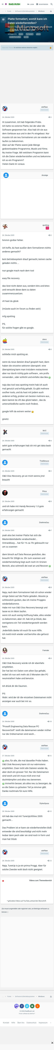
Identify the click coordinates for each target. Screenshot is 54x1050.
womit (26, 37)
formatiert (29, 34)
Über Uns (20, 1023)
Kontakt (6, 1023)
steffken (15, 30)
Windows (35, 27)
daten (21, 34)
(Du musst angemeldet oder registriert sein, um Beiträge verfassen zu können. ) (25, 910)
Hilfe (13, 1023)
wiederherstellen (15, 37)
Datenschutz (31, 1023)
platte (38, 34)
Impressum (43, 1023)
